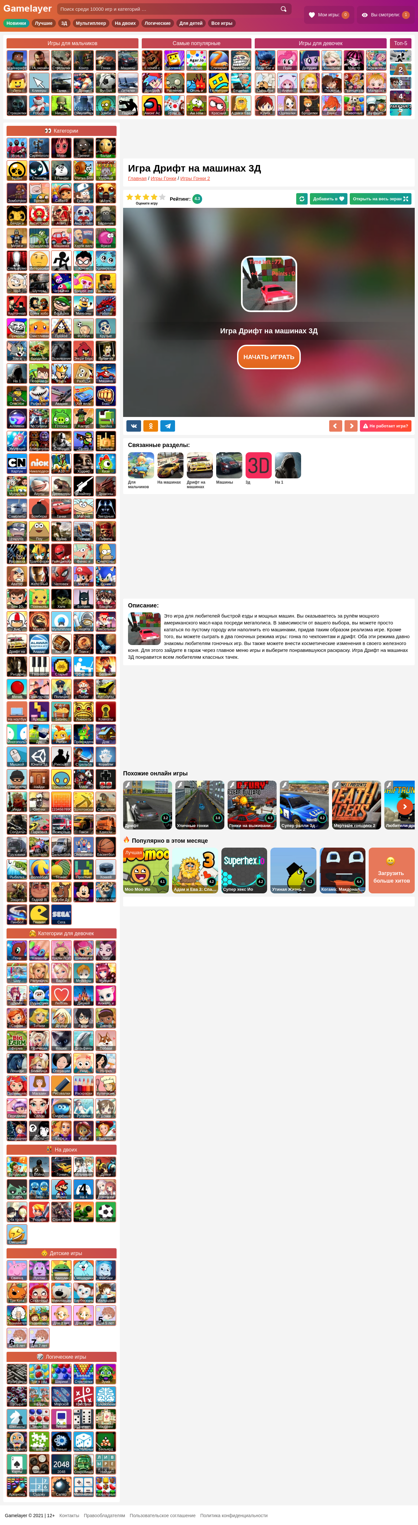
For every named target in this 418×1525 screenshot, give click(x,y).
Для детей (191, 23)
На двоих (125, 23)
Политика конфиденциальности (234, 1515)
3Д (64, 23)
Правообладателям (104, 1515)
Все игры (222, 23)
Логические (158, 23)
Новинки (16, 23)
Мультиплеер (91, 23)
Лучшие (44, 23)
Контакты (69, 1515)
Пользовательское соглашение (163, 1515)
